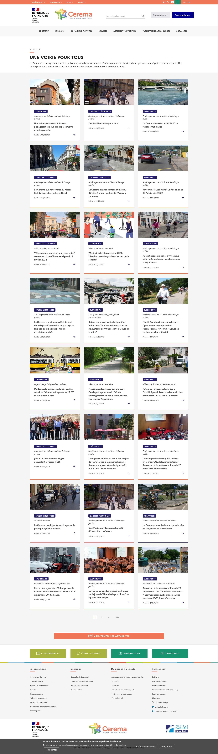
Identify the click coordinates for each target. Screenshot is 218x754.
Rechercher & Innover (79, 685)
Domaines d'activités (81, 31)
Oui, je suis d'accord (145, 746)
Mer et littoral (117, 698)
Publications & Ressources (156, 31)
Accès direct (37, 2)
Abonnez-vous (131, 653)
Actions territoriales (124, 31)
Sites (69, 2)
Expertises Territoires (38, 702)
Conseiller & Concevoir (80, 677)
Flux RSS (33, 689)
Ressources (55, 2)
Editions (155, 677)
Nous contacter (160, 15)
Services (103, 31)
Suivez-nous (172, 653)
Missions (60, 31)
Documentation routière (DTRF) (165, 689)
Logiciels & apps (158, 694)
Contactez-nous (91, 653)
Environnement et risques (122, 694)
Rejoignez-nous (50, 653)
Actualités (181, 31)
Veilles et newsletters (38, 698)
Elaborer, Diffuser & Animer (82, 681)
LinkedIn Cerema (162, 707)
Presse (80, 2)
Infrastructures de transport (123, 689)
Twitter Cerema (161, 702)
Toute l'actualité (36, 681)
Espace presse (35, 710)
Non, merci (166, 746)
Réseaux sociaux (36, 694)
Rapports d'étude (159, 681)
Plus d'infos (51, 749)
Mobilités (115, 685)
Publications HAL (159, 685)
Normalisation (76, 689)
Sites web (156, 698)
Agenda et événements (39, 685)
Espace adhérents (183, 15)
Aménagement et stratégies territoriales (127, 677)
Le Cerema (44, 31)
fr (184, 2)
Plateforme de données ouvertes (43, 706)
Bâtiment (115, 681)
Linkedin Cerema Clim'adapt (166, 711)
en (189, 2)
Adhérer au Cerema (38, 677)
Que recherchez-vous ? (115, 16)
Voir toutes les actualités (112, 636)
